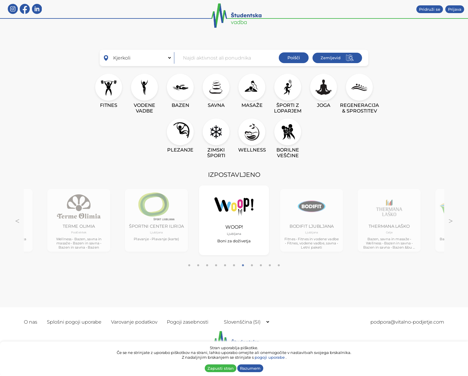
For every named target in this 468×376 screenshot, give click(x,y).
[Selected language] (244, 322)
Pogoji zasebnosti (187, 322)
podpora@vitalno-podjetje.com (407, 322)
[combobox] (228, 58)
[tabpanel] (78, 220)
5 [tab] (225, 266)
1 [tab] (189, 266)
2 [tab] (198, 266)
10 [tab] (270, 266)
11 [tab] (279, 266)
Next (451, 220)
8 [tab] (252, 266)
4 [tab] (216, 266)
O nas (30, 322)
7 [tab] (243, 266)
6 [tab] (234, 266)
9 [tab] (261, 266)
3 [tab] (207, 266)
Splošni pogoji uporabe (74, 322)
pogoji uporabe (270, 357)
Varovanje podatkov (134, 322)
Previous (17, 220)
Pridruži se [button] (429, 9)
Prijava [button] (454, 9)
